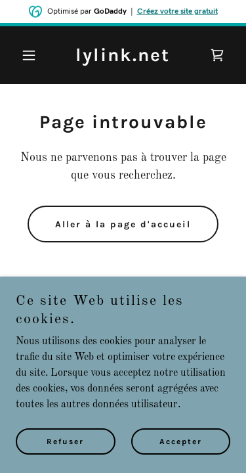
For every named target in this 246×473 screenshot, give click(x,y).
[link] (122, 58)
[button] (32, 55)
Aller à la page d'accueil (123, 224)
